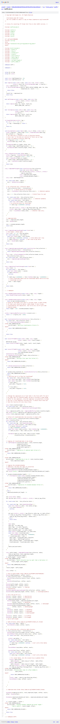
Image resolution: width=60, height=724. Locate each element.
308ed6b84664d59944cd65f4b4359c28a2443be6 (26, 7)
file (30, 12)
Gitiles (8, 721)
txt (54, 721)
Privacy (12, 721)
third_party (49, 7)
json (57, 721)
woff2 (56, 7)
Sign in (57, 2)
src (44, 7)
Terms (16, 721)
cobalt (3, 7)
